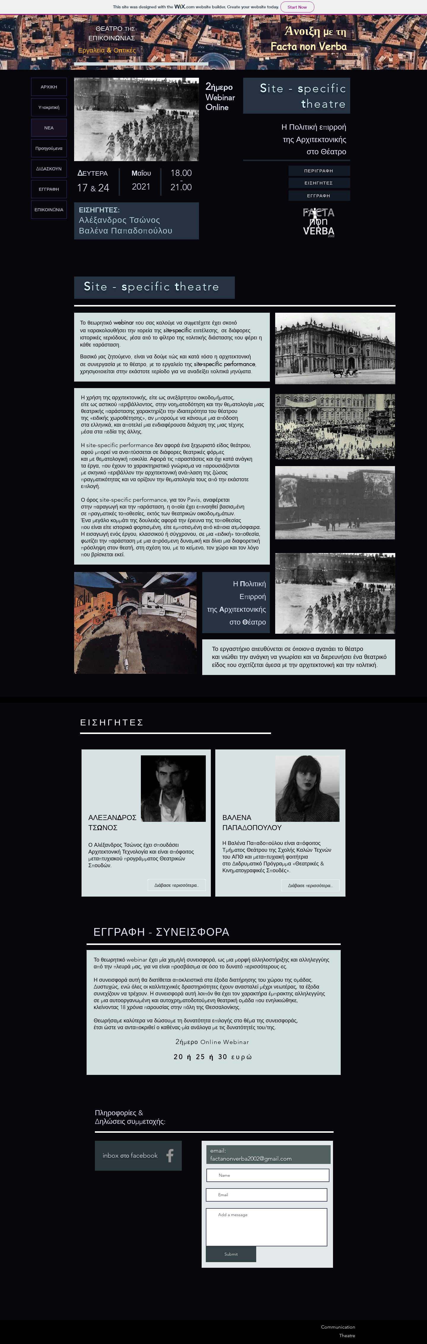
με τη (333, 31)
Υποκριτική (49, 107)
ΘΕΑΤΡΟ (115, 29)
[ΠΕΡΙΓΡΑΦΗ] (319, 171)
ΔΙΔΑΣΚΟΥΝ (48, 168)
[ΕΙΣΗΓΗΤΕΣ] (319, 183)
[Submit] (231, 1254)
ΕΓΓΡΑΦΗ (49, 189)
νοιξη (307, 30)
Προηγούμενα (49, 148)
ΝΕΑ (49, 128)
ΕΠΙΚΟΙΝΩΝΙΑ (48, 209)
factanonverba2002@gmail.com (251, 1158)
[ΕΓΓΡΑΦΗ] (319, 195)
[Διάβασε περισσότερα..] (177, 885)
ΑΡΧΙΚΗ (49, 87)
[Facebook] (170, 1156)
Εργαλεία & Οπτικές (107, 50)
